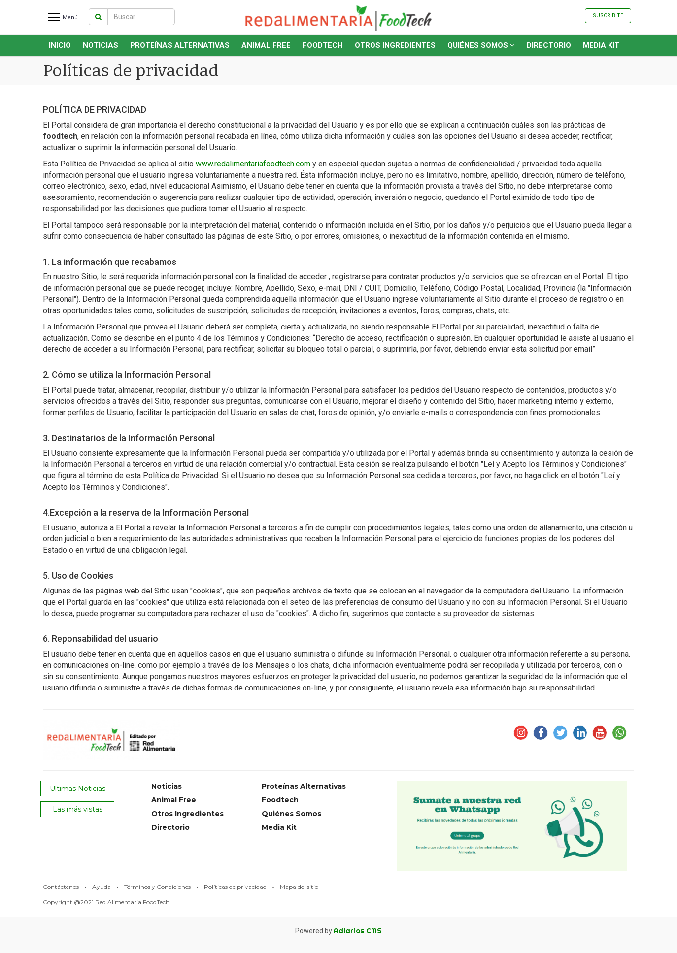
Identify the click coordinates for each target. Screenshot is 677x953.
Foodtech (323, 45)
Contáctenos (61, 886)
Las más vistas (77, 809)
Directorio (549, 45)
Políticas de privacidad (235, 886)
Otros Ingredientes (395, 45)
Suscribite (608, 15)
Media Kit (601, 45)
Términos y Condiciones (157, 886)
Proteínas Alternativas (180, 45)
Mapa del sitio (299, 886)
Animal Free (266, 45)
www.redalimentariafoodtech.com (253, 163)
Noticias (100, 45)
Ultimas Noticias (77, 788)
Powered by (338, 931)
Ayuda (101, 886)
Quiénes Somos (481, 45)
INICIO (60, 45)
